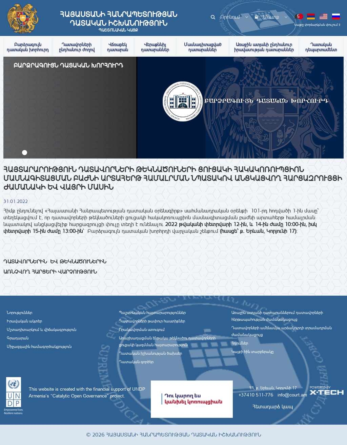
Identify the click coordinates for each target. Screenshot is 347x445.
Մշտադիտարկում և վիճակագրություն (41, 329)
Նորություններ (19, 312)
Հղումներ (239, 343)
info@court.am (292, 394)
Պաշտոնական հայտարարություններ (152, 312)
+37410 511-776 (256, 394)
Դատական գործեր (136, 361)
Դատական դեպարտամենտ (321, 47)
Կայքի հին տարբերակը (252, 351)
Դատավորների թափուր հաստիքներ (152, 321)
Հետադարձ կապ (272, 406)
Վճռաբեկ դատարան (117, 47)
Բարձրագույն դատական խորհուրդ (28, 47)
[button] (24, 152)
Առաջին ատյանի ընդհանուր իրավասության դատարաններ (264, 47)
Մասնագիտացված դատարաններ (202, 47)
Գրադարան (17, 338)
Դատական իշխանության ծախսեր (150, 353)
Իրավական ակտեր (24, 321)
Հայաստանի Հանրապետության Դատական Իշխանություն (118, 21)
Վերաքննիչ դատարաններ (155, 47)
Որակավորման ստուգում (142, 329)
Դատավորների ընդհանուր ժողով (77, 47)
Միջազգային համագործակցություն (39, 346)
